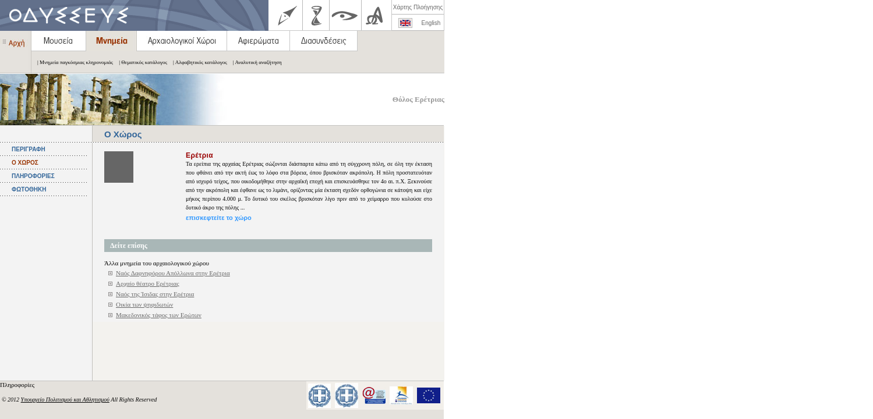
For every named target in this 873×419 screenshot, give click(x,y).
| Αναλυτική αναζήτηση (254, 62)
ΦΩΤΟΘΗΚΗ (29, 189)
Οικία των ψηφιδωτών (144, 304)
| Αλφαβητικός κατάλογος (197, 62)
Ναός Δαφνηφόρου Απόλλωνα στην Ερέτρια (173, 272)
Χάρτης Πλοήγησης (418, 7)
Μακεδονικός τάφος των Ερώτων (159, 314)
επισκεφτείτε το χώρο (219, 217)
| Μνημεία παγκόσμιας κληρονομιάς (72, 62)
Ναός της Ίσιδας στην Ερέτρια (155, 293)
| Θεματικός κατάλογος (140, 62)
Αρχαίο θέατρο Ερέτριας (147, 283)
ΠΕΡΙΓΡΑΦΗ (28, 149)
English (431, 23)
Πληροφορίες (18, 384)
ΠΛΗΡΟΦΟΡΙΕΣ (33, 176)
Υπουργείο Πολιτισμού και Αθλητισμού (65, 399)
